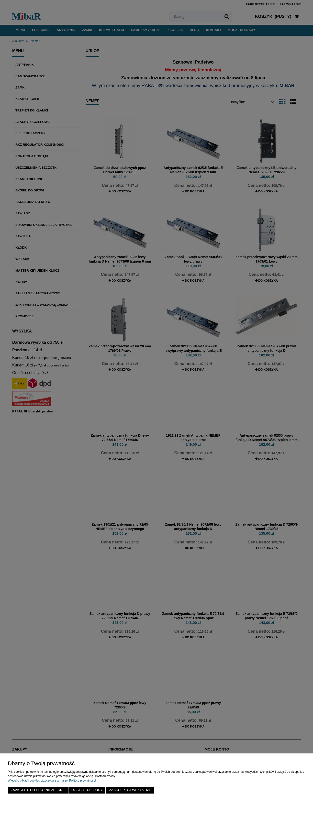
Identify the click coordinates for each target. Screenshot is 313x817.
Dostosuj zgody (87, 790)
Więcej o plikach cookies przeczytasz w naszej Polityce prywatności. (52, 780)
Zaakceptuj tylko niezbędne (38, 790)
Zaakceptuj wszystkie (130, 790)
